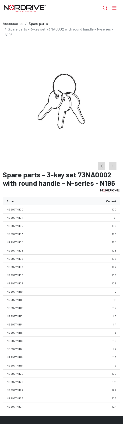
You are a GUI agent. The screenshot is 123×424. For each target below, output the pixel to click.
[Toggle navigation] (114, 8)
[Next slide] (112, 166)
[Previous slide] (101, 166)
